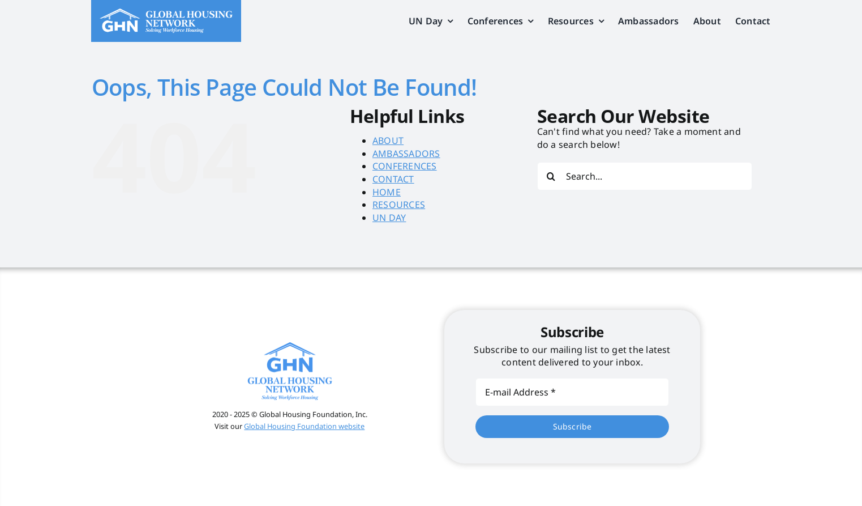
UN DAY (389, 217)
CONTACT (393, 179)
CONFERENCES (404, 166)
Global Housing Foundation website (304, 426)
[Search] (551, 176)
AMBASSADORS (406, 153)
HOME (386, 192)
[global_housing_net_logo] (166, 13)
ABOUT (388, 140)
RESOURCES (398, 204)
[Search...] (644, 176)
